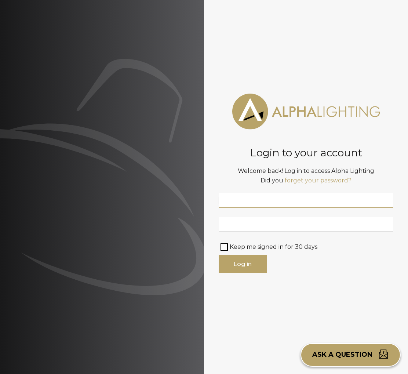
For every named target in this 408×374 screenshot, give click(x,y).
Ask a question (350, 354)
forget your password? (318, 180)
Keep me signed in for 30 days (273, 246)
